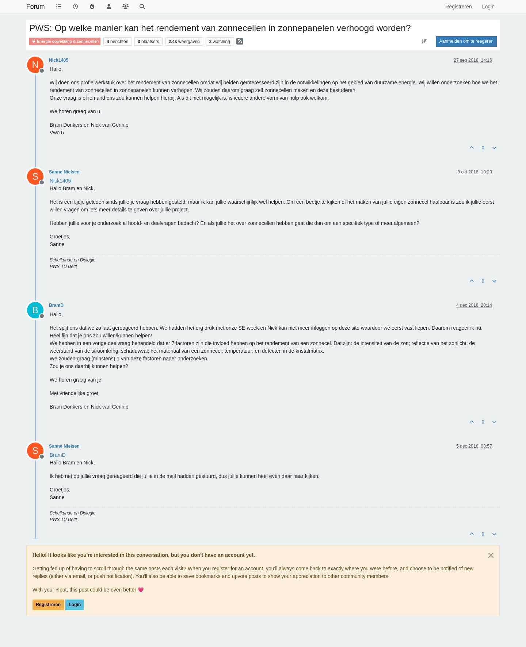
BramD (56, 305)
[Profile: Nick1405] (60, 181)
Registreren (48, 604)
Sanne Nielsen (64, 172)
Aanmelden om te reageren (466, 41)
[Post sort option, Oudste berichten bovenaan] (424, 41)
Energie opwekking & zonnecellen (65, 41)
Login (75, 604)
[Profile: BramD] (58, 455)
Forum (35, 6)
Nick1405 (58, 60)
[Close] (491, 555)
